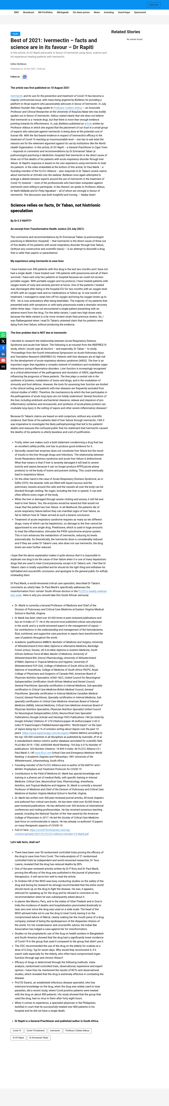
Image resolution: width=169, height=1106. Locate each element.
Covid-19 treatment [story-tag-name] (36, 1030)
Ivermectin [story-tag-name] (55, 1030)
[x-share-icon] (3, 342)
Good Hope (124, 12)
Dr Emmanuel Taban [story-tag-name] (38, 1037)
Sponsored (140, 12)
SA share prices (81, 12)
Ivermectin (17, 96)
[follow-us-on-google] (24, 77)
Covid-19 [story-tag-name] (17, 1030)
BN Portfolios (45, 12)
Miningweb (63, 12)
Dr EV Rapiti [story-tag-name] (18, 1037)
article (88, 123)
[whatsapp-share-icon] (3, 336)
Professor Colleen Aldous (67, 107)
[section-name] (15, 34)
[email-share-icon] (3, 361)
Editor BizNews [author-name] (19, 64)
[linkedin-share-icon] (3, 355)
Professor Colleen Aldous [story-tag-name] (77, 1030)
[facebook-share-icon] (3, 349)
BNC (16, 12)
